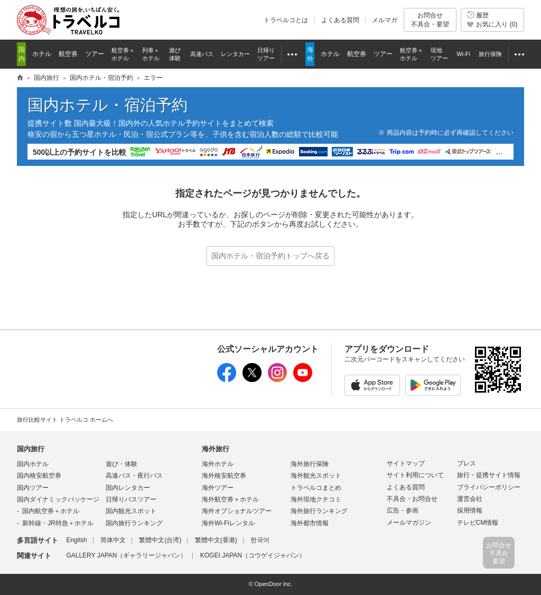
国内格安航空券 (39, 475)
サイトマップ (406, 463)
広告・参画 (402, 510)
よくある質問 (340, 20)
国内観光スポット (131, 511)
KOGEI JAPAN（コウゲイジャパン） (252, 555)
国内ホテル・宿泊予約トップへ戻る (270, 256)
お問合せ (430, 20)
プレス (466, 463)
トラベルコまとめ (316, 487)
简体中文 (113, 540)
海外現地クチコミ (316, 499)
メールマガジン (409, 522)
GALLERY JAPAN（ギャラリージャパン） (126, 555)
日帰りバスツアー (131, 499)
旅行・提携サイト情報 (488, 475)
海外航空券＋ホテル (230, 499)
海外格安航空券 (224, 475)
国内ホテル (33, 464)
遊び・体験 (121, 464)
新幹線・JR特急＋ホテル (58, 523)
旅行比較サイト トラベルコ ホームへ (65, 419)
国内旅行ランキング (134, 523)
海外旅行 (215, 449)
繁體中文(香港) (216, 540)
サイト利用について (415, 475)
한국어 (259, 540)
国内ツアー (33, 487)
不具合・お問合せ (412, 499)
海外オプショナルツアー (237, 511)
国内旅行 (46, 77)
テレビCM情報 (478, 522)
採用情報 (469, 510)
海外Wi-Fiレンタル (228, 523)
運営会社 (469, 499)
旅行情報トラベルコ (20, 78)
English (76, 540)
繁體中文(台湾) (160, 540)
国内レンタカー (128, 487)
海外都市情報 (310, 523)
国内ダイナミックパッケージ (58, 499)
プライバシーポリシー (488, 487)
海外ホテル (218, 464)
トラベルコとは (286, 20)
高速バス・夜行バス (134, 475)
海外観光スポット (316, 475)
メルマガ (384, 20)
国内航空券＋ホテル (50, 511)
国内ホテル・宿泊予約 (101, 77)
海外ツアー (218, 487)
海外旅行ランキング (319, 511)
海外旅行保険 (310, 464)
